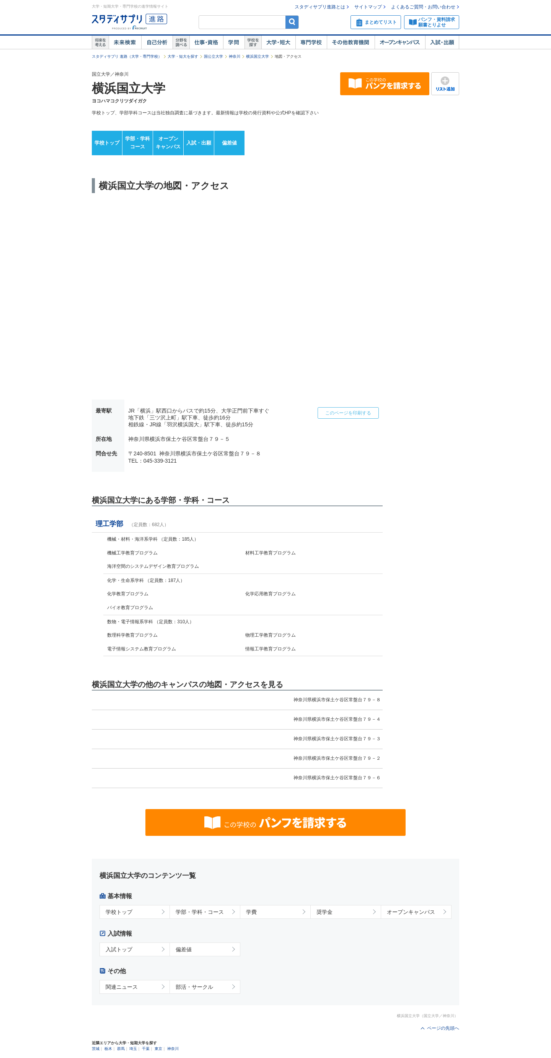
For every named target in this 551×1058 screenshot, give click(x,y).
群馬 (121, 1049)
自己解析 (157, 42)
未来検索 (125, 42)
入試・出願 (442, 42)
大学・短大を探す (183, 56)
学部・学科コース (137, 143)
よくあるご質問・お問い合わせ (423, 7)
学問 (234, 42)
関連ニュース (122, 987)
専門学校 (311, 42)
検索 (292, 22)
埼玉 (133, 1049)
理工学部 (132, 524)
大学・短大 (278, 42)
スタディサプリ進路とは (320, 7)
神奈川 (234, 56)
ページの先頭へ (443, 1028)
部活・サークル (194, 987)
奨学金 (324, 912)
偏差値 (229, 143)
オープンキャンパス (400, 42)
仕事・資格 (206, 42)
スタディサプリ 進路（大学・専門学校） (127, 56)
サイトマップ (368, 7)
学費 (251, 912)
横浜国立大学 (257, 56)
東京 (158, 1049)
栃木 (108, 1049)
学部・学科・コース (200, 912)
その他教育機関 (351, 42)
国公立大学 (213, 56)
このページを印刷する (348, 413)
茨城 (95, 1049)
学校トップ (107, 143)
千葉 (146, 1049)
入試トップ (119, 949)
